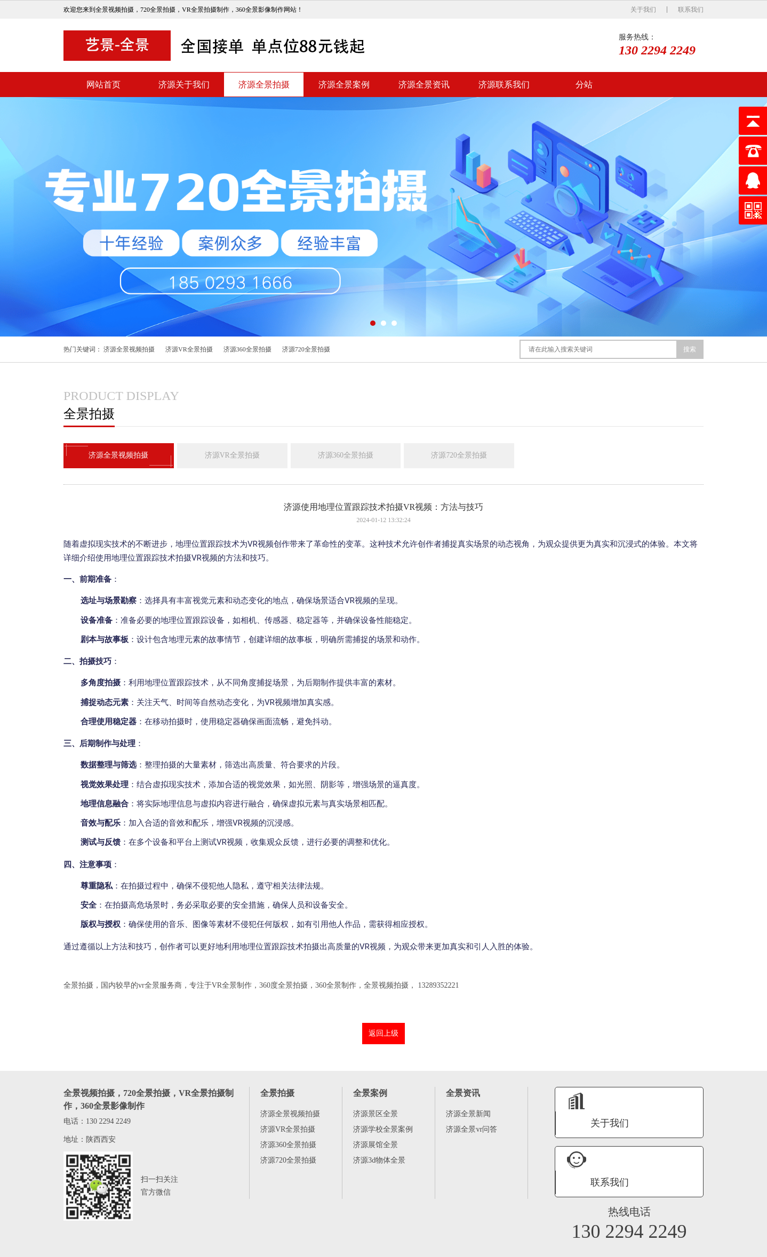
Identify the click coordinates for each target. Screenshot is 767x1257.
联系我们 (691, 9)
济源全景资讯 (424, 84)
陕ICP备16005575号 (647, 1247)
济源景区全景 (375, 1115)
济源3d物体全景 (379, 1161)
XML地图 (690, 1247)
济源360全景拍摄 (247, 349)
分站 (584, 84)
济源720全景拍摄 (306, 349)
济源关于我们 (184, 84)
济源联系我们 (504, 84)
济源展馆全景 (375, 1146)
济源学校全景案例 (383, 1130)
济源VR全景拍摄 (189, 349)
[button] (372, 323)
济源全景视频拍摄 (129, 349)
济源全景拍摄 (264, 84)
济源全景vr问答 (471, 1130)
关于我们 (643, 9)
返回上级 (383, 1034)
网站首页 (103, 84)
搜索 (689, 349)
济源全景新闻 (468, 1115)
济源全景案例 (344, 84)
